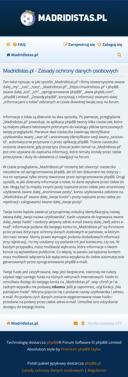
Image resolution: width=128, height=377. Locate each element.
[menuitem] (19, 44)
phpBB (52, 342)
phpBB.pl (93, 363)
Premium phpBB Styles (81, 349)
